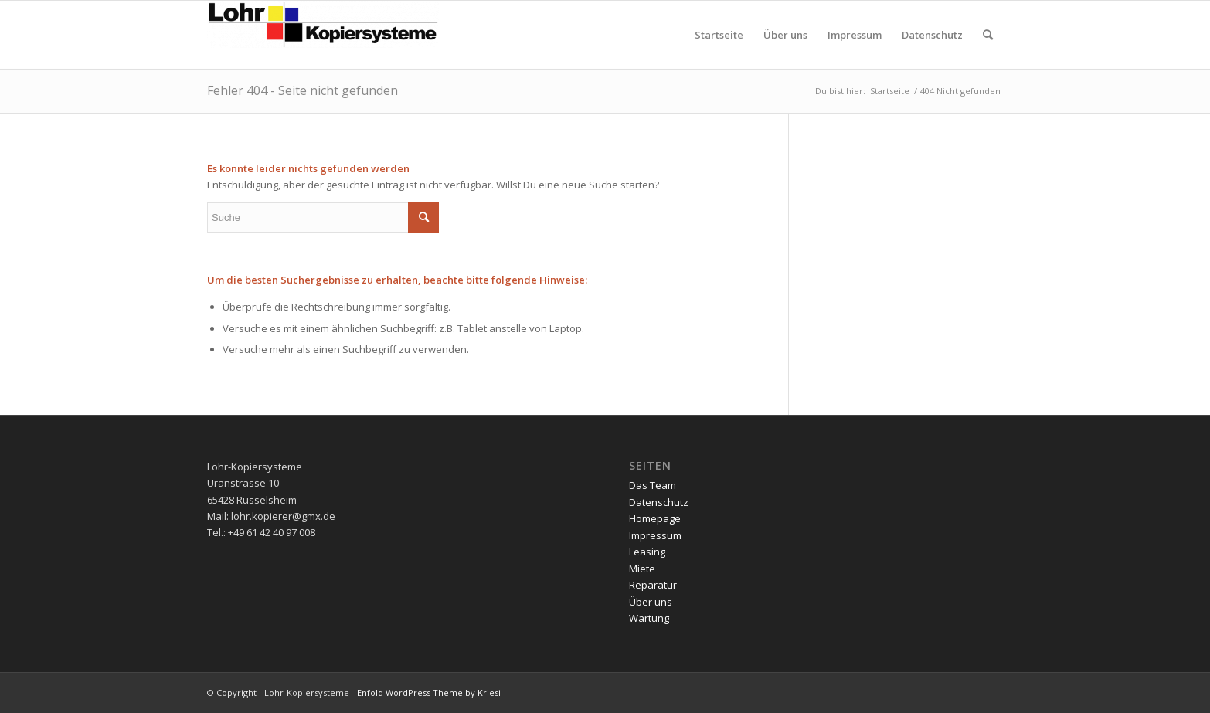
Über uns (650, 602)
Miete (642, 568)
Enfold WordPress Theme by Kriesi (429, 692)
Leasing (647, 552)
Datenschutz (658, 502)
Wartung (649, 618)
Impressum (655, 535)
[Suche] (988, 35)
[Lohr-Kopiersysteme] (323, 35)
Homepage (655, 518)
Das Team (652, 485)
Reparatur (653, 585)
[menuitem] (719, 35)
